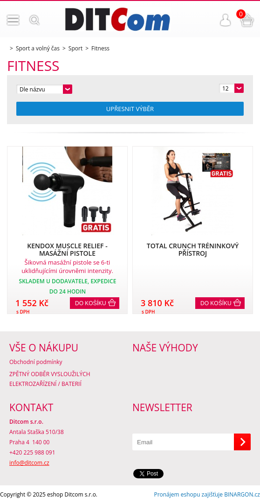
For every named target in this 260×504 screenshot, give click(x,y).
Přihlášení (225, 20)
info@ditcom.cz (29, 463)
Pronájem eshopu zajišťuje (188, 494)
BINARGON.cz (242, 494)
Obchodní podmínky (35, 362)
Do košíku (90, 303)
